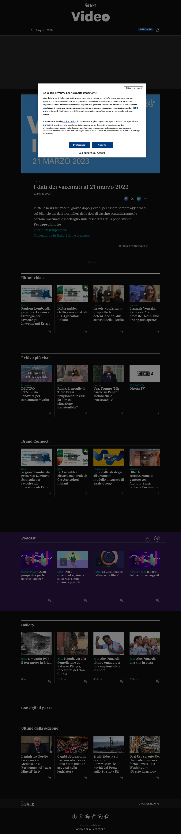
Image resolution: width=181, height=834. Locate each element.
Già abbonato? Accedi (92, 152)
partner (47, 125)
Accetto (102, 145)
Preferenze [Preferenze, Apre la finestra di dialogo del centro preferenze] (79, 145)
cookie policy (69, 121)
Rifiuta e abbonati (134, 88)
